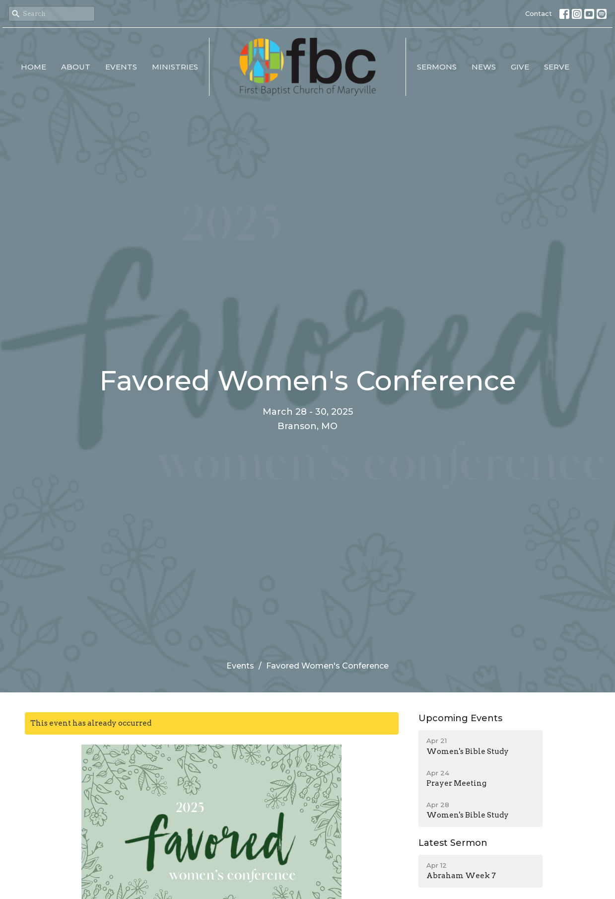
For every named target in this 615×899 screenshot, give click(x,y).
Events (121, 67)
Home (33, 67)
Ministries (175, 67)
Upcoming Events (460, 718)
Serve (556, 67)
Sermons (437, 67)
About (75, 67)
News (484, 67)
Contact (538, 13)
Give (520, 67)
